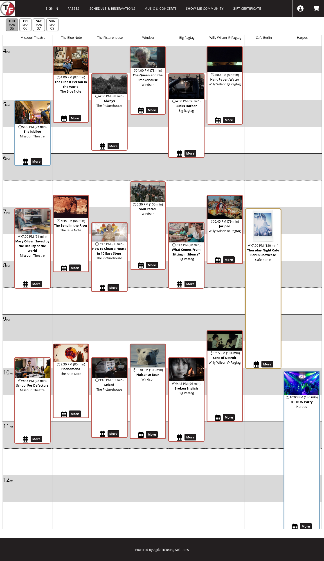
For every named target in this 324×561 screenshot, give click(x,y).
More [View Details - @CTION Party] (306, 526)
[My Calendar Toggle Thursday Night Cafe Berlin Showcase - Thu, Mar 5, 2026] (257, 364)
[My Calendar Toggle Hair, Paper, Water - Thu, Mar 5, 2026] (218, 120)
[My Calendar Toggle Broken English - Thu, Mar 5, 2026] (180, 437)
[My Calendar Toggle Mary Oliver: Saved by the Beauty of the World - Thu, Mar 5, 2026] (26, 284)
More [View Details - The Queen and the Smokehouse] (152, 110)
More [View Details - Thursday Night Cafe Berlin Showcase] (267, 364)
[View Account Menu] (300, 8)
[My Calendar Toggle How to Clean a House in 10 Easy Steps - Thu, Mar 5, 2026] (103, 288)
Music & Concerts (160, 8)
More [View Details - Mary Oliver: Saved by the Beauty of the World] (36, 284)
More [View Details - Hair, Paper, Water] (229, 120)
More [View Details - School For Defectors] (36, 439)
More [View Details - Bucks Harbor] (190, 153)
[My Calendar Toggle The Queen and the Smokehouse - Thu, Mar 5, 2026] (141, 110)
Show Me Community (204, 8)
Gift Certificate (247, 8)
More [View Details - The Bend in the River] (75, 268)
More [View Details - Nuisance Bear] (152, 434)
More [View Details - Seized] (113, 433)
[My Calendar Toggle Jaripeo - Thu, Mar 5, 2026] (218, 260)
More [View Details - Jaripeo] (229, 260)
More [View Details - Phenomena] (75, 414)
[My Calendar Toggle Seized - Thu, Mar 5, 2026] (103, 434)
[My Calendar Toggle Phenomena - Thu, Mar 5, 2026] (64, 414)
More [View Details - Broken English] (190, 437)
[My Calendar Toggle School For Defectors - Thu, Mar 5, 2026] (26, 439)
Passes (74, 8)
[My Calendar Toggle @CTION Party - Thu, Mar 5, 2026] (295, 527)
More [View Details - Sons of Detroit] (229, 417)
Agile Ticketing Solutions (171, 549)
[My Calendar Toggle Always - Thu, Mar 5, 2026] (103, 146)
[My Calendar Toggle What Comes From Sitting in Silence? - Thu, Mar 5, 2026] (180, 284)
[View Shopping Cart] (316, 8)
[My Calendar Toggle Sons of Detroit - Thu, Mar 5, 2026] (218, 418)
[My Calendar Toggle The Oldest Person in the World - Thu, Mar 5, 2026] (64, 118)
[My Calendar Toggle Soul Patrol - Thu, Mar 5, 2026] (141, 265)
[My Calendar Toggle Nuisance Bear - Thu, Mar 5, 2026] (141, 435)
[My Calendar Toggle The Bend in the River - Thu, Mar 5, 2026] (64, 268)
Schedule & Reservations (112, 8)
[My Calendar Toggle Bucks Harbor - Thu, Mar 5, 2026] (180, 154)
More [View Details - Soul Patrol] (152, 265)
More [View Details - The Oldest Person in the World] (75, 118)
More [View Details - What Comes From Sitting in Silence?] (190, 284)
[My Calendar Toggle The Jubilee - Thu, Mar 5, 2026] (26, 162)
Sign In (52, 8)
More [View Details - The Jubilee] (36, 161)
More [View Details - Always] (113, 146)
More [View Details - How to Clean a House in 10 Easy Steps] (113, 287)
